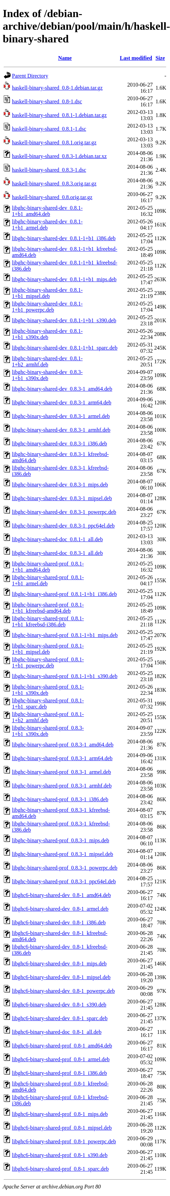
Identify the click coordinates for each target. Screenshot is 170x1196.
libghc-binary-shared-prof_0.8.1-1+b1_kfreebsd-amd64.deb (48, 608)
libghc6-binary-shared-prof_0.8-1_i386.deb (59, 1073)
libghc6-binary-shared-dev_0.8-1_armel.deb (60, 909)
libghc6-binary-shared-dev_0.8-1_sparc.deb (60, 1018)
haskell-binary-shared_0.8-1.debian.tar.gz (57, 88)
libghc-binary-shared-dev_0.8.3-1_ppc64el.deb (63, 526)
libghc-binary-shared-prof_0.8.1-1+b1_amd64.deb (48, 567)
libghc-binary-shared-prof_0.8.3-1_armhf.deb (62, 786)
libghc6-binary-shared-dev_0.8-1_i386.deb (59, 922)
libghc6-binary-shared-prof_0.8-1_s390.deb (60, 1155)
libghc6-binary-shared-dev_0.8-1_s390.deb (59, 1005)
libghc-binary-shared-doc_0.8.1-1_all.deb (57, 539)
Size (160, 58)
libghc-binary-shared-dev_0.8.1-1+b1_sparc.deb (64, 348)
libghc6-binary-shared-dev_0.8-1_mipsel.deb (61, 977)
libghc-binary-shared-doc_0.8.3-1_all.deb (57, 553)
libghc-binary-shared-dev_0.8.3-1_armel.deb (61, 416)
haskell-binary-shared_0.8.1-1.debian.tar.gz (59, 115)
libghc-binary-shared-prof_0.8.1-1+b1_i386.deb (64, 594)
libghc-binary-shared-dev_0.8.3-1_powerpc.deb (64, 512)
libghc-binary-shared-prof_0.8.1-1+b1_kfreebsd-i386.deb (48, 621)
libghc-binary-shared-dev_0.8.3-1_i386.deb (59, 443)
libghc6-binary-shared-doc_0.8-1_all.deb (56, 1032)
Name (65, 58)
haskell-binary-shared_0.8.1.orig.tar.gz (54, 142)
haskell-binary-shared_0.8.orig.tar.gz (52, 197)
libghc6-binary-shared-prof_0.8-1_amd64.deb (62, 1046)
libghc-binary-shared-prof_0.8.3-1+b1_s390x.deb (48, 731)
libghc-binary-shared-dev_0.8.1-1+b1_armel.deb (47, 225)
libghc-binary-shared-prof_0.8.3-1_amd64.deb (62, 745)
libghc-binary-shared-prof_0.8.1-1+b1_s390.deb (64, 676)
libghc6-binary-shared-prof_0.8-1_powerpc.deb (64, 1141)
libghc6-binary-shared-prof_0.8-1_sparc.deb (60, 1169)
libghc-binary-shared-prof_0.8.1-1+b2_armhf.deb (48, 717)
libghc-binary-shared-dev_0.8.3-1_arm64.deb (61, 402)
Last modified (136, 58)
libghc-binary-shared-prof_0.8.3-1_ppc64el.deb (64, 881)
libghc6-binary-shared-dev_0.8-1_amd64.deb (61, 895)
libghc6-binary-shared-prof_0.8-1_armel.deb (61, 1059)
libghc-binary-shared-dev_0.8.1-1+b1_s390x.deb (47, 334)
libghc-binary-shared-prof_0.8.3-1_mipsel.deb (62, 854)
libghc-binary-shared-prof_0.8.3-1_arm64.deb (62, 758)
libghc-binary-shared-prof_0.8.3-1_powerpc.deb (64, 868)
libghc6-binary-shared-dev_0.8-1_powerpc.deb (63, 991)
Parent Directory (30, 76)
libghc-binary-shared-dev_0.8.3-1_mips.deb (60, 485)
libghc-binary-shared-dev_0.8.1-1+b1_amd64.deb (47, 211)
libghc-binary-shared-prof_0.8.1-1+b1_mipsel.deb (48, 649)
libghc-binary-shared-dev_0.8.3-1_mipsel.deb (62, 498)
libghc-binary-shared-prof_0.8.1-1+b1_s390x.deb (48, 690)
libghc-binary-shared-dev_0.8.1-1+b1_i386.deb (64, 238)
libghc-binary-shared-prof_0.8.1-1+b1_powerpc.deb (48, 662)
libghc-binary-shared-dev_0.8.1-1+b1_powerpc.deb (47, 307)
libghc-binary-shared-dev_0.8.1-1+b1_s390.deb (64, 320)
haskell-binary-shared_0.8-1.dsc (47, 101)
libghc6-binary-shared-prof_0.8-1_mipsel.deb (62, 1128)
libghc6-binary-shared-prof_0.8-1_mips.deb (60, 1114)
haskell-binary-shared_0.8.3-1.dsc (49, 170)
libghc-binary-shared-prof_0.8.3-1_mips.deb (60, 840)
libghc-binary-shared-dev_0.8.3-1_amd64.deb (62, 389)
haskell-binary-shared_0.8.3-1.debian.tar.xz (59, 156)
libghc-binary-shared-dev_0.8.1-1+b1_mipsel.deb (47, 293)
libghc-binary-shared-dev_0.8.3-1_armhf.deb (61, 430)
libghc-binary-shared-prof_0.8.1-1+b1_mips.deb (65, 635)
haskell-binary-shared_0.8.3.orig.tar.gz (54, 183)
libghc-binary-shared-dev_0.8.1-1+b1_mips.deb (64, 279)
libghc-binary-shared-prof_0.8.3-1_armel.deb (61, 772)
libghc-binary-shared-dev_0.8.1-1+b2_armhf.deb (47, 361)
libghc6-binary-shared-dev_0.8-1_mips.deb (59, 963)
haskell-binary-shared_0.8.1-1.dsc (49, 129)
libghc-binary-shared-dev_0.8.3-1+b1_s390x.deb (47, 375)
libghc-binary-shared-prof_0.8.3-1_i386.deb (60, 799)
